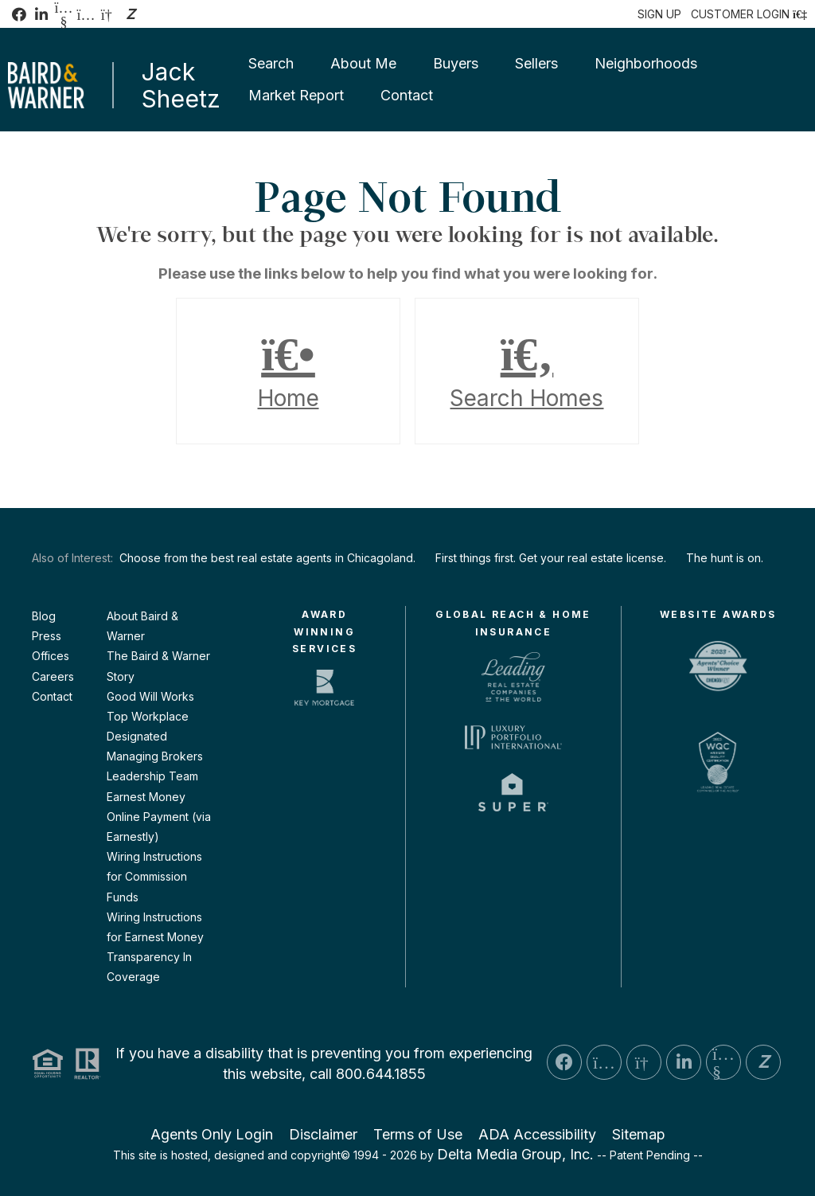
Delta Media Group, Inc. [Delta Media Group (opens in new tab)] (515, 1154)
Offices (50, 655)
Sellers (536, 63)
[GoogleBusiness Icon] (108, 14)
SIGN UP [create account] (659, 14)
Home (288, 371)
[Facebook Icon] (19, 14)
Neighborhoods (646, 63)
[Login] (749, 14)
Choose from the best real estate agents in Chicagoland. (267, 558)
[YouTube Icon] (64, 14)
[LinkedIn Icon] (41, 14)
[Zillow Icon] (130, 14)
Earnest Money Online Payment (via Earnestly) (159, 816)
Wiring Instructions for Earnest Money (155, 927)
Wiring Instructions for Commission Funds (154, 876)
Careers (53, 676)
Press (46, 636)
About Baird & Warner (142, 626)
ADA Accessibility (537, 1134)
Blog (44, 616)
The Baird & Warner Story (158, 665)
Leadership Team (152, 776)
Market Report (296, 95)
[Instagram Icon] (86, 14)
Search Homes (526, 371)
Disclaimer (323, 1134)
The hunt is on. (724, 558)
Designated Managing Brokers (155, 746)
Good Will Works (150, 696)
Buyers (455, 63)
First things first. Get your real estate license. (550, 558)
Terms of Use (417, 1134)
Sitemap (638, 1134)
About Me (363, 63)
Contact (406, 95)
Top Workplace (148, 716)
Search (271, 63)
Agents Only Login (211, 1134)
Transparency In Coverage (149, 966)
